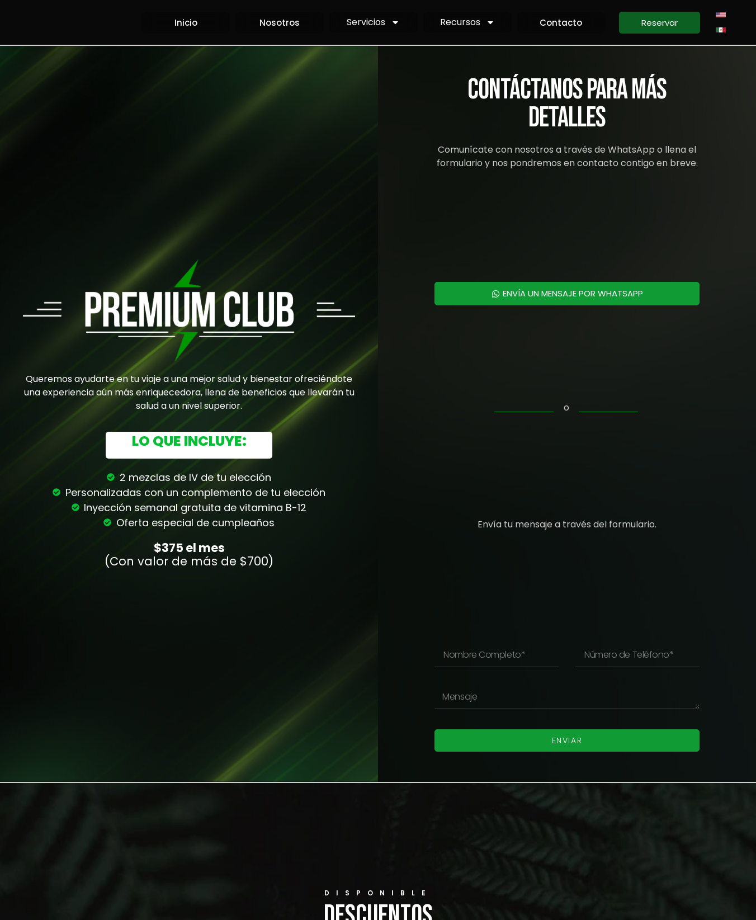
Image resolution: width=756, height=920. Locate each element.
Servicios (373, 22)
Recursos (467, 22)
